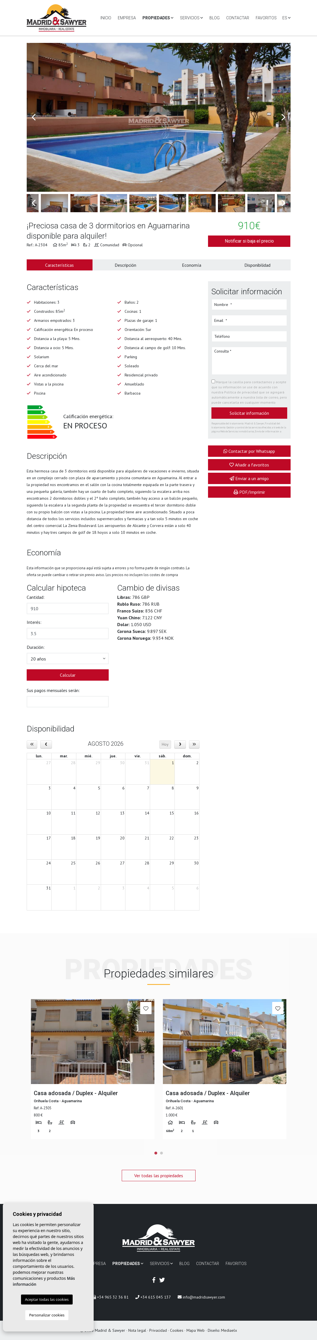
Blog (214, 18)
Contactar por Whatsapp (249, 451)
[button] (68, 658)
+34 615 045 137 (153, 1297)
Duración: (36, 647)
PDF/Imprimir (249, 492)
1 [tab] (155, 1153)
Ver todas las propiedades (158, 1175)
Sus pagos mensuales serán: (53, 690)
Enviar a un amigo (249, 478)
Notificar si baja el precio (249, 241)
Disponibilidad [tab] (257, 265)
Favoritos (266, 18)
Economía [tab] (191, 265)
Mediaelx (229, 1330)
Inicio (105, 18)
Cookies (176, 1330)
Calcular (67, 675)
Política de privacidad (241, 392)
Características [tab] (59, 265)
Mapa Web (195, 1330)
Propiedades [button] (157, 18)
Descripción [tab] (125, 265)
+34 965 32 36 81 (110, 1297)
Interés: (34, 622)
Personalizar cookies (47, 1315)
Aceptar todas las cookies (47, 1299)
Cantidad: (36, 597)
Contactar (237, 18)
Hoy (165, 744)
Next (283, 117)
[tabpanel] (92, 1069)
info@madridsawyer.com (201, 1297)
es (286, 18)
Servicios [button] (191, 18)
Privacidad (158, 1330)
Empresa (127, 18)
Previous (34, 117)
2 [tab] (161, 1153)
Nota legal (137, 1330)
